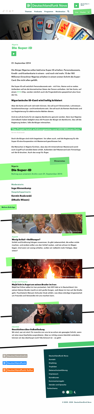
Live (76, 12)
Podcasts (38, 11)
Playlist (83, 12)
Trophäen (53, 366)
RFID (19, 92)
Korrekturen (54, 377)
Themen (28, 11)
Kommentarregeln (56, 381)
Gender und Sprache (57, 385)
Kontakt (52, 359)
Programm (48, 11)
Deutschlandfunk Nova (58, 356)
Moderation (60, 11)
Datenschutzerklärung (58, 370)
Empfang (52, 363)
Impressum (53, 374)
